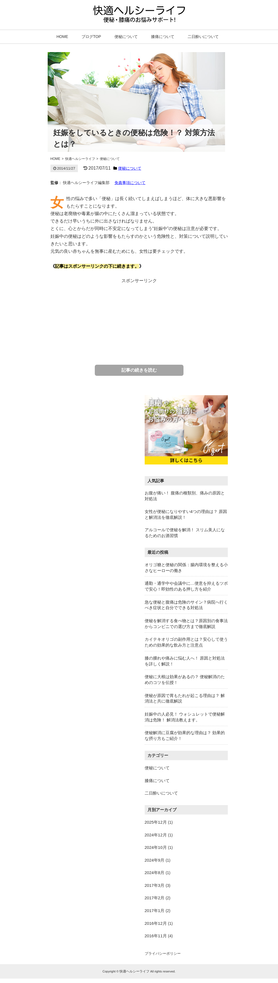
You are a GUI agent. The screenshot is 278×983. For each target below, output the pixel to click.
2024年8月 (155, 872)
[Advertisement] (139, 319)
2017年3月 (155, 885)
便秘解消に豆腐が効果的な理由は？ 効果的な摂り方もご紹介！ (185, 735)
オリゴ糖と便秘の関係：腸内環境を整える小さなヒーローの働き (186, 567)
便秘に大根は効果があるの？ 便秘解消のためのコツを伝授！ (185, 679)
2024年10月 (156, 847)
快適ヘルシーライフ (134, 971)
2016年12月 (156, 923)
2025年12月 (156, 822)
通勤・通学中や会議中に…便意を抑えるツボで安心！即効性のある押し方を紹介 (186, 586)
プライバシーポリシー (163, 953)
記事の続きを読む (139, 370)
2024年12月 (156, 835)
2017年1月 (155, 910)
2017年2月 (155, 897)
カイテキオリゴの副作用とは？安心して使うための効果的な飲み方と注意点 (186, 642)
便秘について (126, 36)
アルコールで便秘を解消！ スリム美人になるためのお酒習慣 (185, 532)
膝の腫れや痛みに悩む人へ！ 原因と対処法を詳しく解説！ (185, 661)
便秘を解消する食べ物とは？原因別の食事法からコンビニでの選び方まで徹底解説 (186, 623)
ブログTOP (91, 36)
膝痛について (162, 36)
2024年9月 (155, 860)
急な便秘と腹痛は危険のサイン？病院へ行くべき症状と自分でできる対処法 (186, 605)
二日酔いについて (203, 36)
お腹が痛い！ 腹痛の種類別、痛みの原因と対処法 (185, 496)
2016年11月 (156, 935)
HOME (62, 36)
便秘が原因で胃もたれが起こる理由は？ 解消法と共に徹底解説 (185, 698)
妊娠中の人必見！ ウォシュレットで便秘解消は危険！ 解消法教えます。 (185, 717)
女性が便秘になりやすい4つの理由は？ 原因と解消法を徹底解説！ (186, 514)
